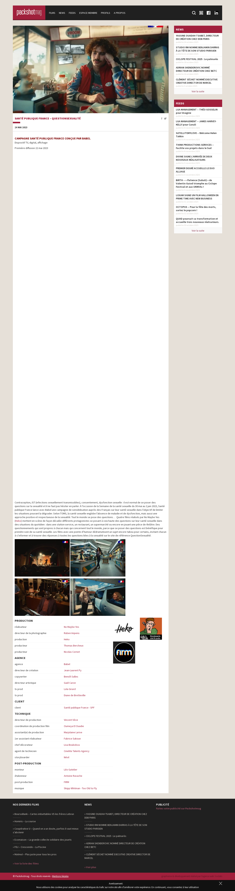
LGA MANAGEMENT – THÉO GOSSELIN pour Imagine (197, 111)
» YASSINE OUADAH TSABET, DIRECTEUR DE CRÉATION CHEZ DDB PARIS (115, 815)
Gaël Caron (70, 682)
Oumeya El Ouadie (74, 726)
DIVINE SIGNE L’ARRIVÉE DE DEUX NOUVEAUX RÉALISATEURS (194, 158)
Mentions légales (60, 876)
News (62, 12)
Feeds (72, 12)
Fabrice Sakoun (72, 738)
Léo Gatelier (70, 769)
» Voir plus (90, 867)
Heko (18, 520)
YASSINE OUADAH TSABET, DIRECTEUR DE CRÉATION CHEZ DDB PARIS (197, 37)
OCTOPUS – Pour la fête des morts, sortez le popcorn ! (196, 208)
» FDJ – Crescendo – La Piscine (29, 847)
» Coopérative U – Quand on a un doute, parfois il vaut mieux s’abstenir (45, 830)
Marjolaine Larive (73, 732)
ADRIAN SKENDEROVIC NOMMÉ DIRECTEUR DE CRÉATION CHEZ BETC (196, 69)
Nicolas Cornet (72, 651)
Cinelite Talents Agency (76, 751)
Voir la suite (198, 91)
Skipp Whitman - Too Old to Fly (80, 788)
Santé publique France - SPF (79, 707)
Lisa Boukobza (72, 744)
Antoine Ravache (73, 775)
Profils (106, 12)
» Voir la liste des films (26, 863)
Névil (66, 757)
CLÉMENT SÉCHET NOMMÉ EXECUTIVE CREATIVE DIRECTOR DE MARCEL (197, 81)
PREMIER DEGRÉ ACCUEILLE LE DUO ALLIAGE (195, 170)
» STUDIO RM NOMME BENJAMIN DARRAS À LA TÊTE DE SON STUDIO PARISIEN (115, 826)
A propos (120, 12)
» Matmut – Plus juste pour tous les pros (35, 854)
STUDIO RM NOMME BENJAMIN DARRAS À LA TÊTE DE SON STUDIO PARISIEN (197, 49)
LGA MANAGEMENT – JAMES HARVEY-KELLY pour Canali (196, 123)
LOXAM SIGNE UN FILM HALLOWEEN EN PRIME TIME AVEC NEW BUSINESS (197, 197)
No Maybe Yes (71, 626)
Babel (67, 664)
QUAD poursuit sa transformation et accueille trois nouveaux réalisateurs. (197, 220)
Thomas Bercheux (73, 645)
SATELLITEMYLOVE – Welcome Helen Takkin (196, 134)
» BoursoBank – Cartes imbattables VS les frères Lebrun (43, 814)
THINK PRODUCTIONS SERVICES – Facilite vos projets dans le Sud (195, 146)
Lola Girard (70, 689)
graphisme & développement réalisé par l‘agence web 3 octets (191, 876)
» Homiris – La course (24, 821)
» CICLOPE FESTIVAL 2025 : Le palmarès (105, 836)
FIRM (66, 782)
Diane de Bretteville (75, 695)
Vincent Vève (71, 719)
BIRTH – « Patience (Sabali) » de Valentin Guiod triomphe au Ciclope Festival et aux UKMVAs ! (196, 183)
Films (53, 12)
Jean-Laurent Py (73, 670)
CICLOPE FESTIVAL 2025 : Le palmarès (197, 59)
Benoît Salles (71, 676)
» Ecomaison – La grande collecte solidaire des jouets (42, 839)
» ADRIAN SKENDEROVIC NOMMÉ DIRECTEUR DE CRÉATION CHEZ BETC (114, 845)
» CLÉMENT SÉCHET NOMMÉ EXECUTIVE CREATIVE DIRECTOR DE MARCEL (117, 856)
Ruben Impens (71, 633)
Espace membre (89, 12)
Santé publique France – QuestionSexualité (48, 118)
